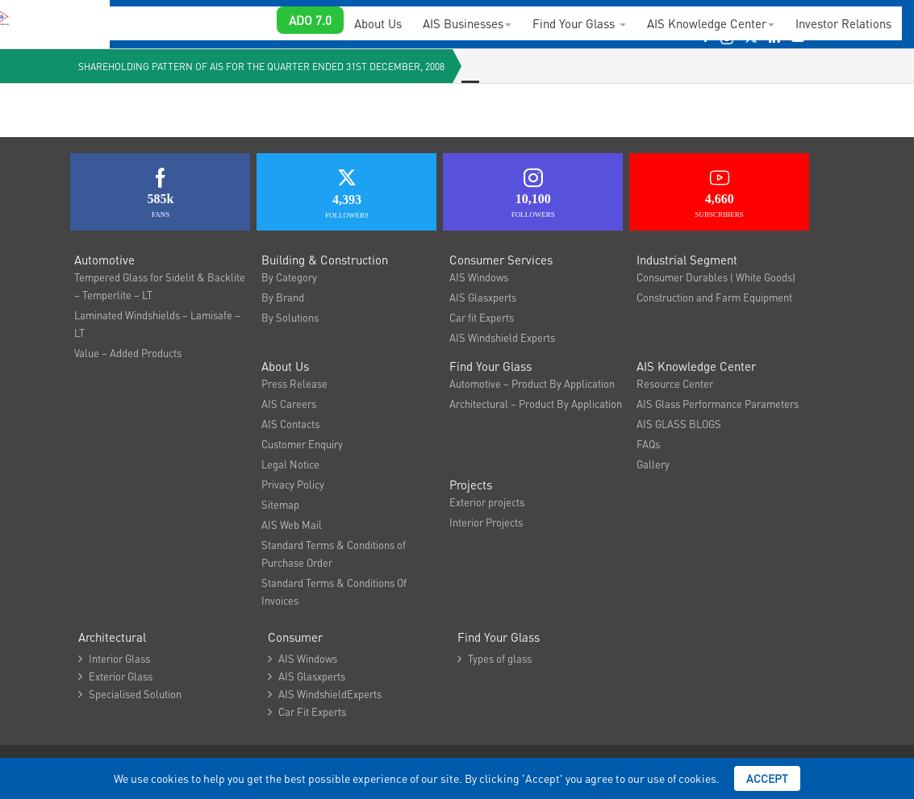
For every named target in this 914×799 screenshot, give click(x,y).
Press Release (294, 383)
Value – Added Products (128, 353)
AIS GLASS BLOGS (678, 424)
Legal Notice (290, 464)
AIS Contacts (290, 424)
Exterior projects (486, 502)
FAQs (648, 444)
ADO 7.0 (310, 20)
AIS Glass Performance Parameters (717, 403)
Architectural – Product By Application (535, 403)
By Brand (282, 297)
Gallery (653, 464)
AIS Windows (478, 277)
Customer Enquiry (302, 444)
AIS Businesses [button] (467, 23)
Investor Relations (843, 23)
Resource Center (674, 383)
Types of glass (494, 658)
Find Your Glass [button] (579, 23)
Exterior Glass (115, 676)
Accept (767, 778)
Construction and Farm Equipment (714, 297)
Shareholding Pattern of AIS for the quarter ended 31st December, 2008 (261, 66)
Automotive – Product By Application (532, 383)
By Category (289, 277)
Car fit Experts (481, 317)
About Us (378, 23)
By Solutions (290, 317)
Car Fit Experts (307, 711)
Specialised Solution (130, 694)
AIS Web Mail (291, 524)
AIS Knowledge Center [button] (710, 23)
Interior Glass (114, 658)
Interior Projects (486, 522)
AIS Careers (288, 403)
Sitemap (280, 504)
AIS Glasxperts (482, 297)
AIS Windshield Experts (502, 337)
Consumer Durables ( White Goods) (715, 277)
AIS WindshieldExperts (325, 694)
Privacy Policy (292, 484)
